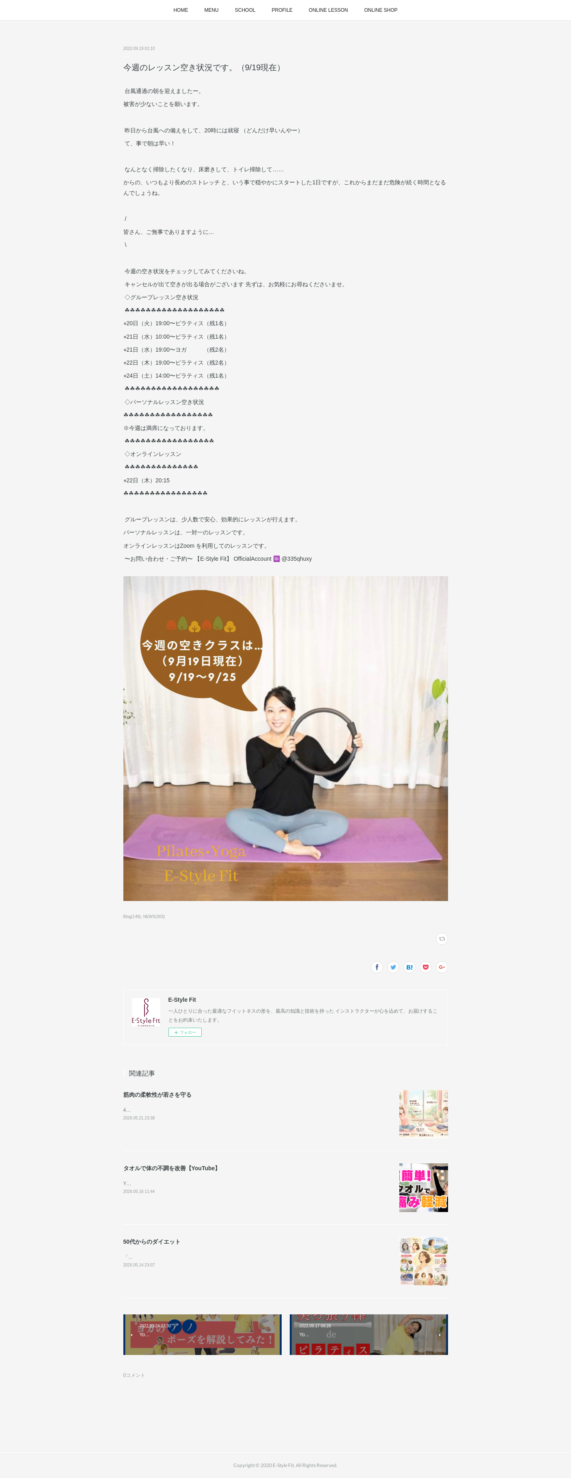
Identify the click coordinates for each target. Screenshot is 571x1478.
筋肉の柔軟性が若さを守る (157, 1094)
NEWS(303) (154, 916)
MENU (211, 10)
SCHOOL (245, 10)
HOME (180, 10)
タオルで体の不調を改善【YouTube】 (172, 1168)
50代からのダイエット (152, 1241)
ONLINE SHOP (381, 10)
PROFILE (281, 10)
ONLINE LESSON (328, 10)
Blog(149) (132, 916)
